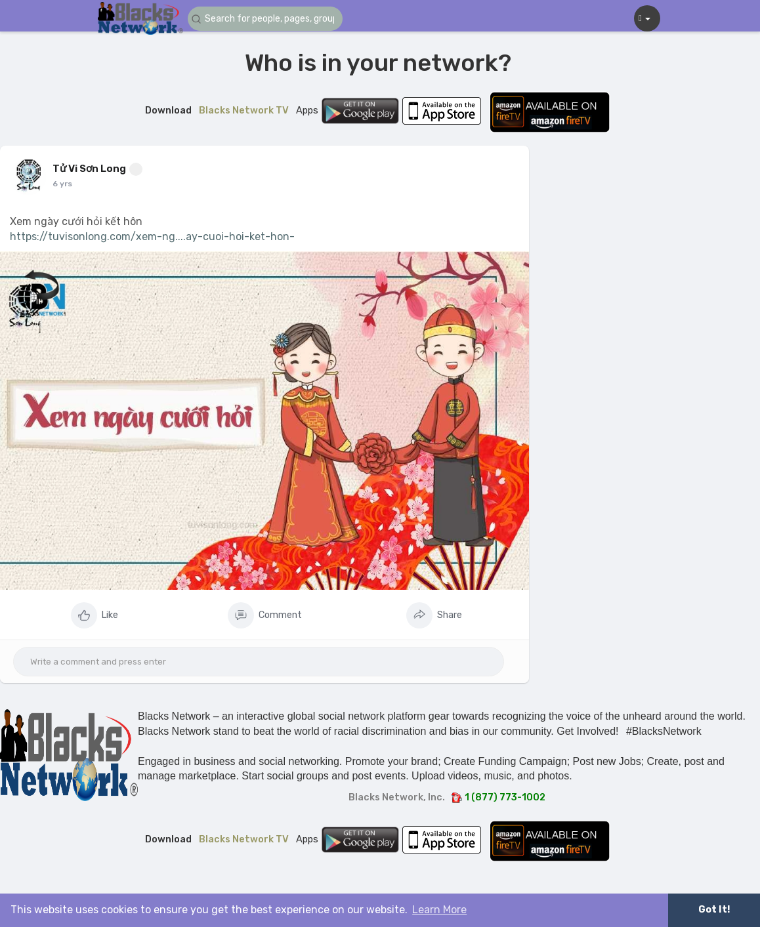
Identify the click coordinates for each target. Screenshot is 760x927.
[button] (266, 19)
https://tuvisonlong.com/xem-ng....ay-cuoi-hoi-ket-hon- (152, 236)
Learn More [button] (439, 909)
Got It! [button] (714, 909)
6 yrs (62, 183)
